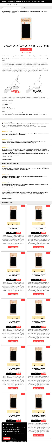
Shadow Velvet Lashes (13, 227)
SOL (27, 441)
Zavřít (13, 438)
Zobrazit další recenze (8, 159)
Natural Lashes (11, 5)
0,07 (42, 11)
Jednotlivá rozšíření (24, 11)
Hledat (25, 7)
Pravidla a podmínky (5, 441)
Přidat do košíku (26, 49)
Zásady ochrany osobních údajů (18, 441)
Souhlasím (7, 438)
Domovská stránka (6, 11)
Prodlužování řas (15, 11)
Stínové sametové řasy (35, 11)
